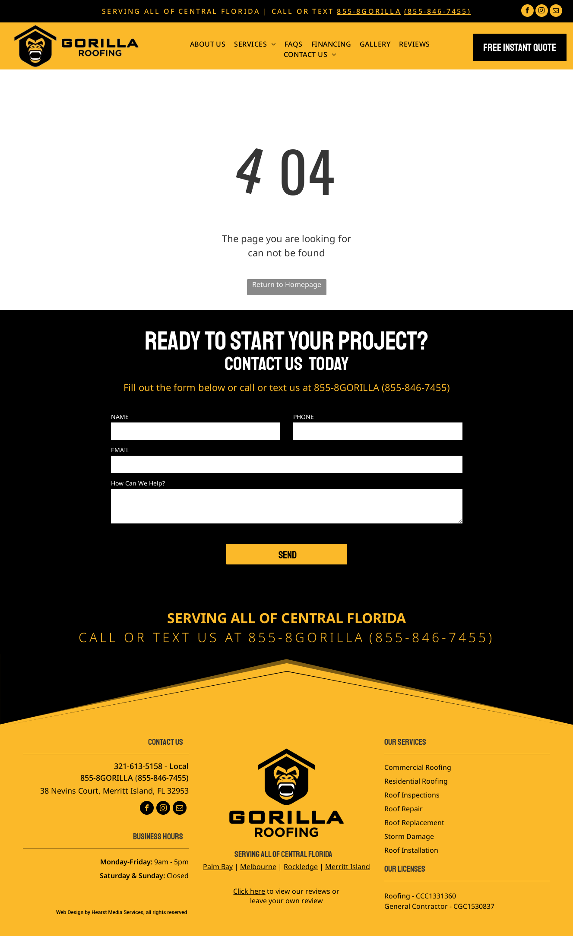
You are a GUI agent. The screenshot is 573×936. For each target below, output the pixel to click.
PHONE (303, 417)
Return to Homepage (286, 284)
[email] (556, 11)
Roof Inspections (412, 795)
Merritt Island (347, 866)
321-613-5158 (138, 766)
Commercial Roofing (417, 767)
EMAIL (120, 450)
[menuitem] (208, 44)
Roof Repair (403, 808)
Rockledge (301, 866)
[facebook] (527, 11)
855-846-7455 (416, 387)
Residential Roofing (416, 781)
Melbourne (258, 866)
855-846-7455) (163, 777)
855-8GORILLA (369, 11)
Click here (249, 891)
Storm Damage (409, 836)
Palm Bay (218, 866)
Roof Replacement (414, 822)
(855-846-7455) (437, 11)
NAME (120, 417)
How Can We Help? (138, 483)
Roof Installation (411, 850)
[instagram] (541, 11)
